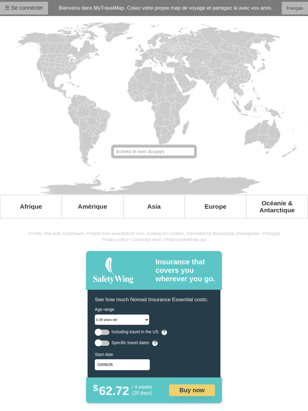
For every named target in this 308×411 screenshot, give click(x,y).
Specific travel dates (130, 343)
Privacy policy (115, 239)
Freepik (94, 233)
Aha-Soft (52, 233)
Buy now (191, 390)
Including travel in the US (135, 332)
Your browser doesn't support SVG (154, 108)
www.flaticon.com (127, 233)
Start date (104, 354)
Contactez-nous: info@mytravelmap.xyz (168, 239)
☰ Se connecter (24, 8)
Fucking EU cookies (165, 233)
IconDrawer (73, 233)
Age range (104, 309)
